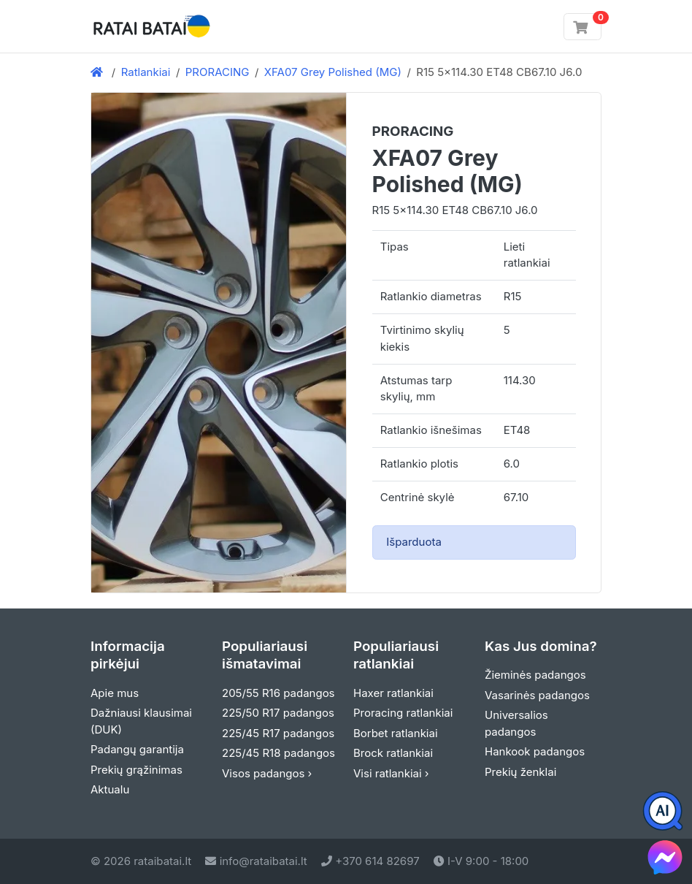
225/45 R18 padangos (278, 753)
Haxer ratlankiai (393, 693)
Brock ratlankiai (393, 753)
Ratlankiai (146, 72)
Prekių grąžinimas (136, 770)
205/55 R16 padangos (278, 693)
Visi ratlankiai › (391, 773)
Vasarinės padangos (537, 695)
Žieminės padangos (535, 675)
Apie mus (115, 693)
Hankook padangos (535, 751)
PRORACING (217, 72)
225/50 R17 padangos (278, 713)
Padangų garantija (137, 749)
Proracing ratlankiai (403, 713)
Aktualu (110, 789)
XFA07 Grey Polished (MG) (332, 72)
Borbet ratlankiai (395, 733)
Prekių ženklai (520, 772)
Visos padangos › (267, 773)
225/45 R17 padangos (278, 733)
